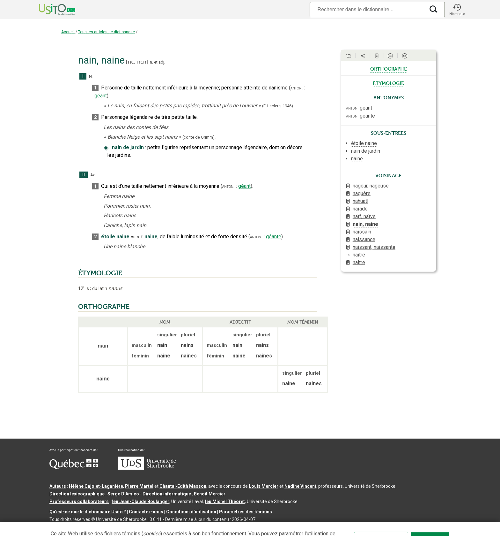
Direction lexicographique (77, 493)
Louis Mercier (263, 486)
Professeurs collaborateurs (79, 501)
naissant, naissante (374, 247)
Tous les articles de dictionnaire (106, 32)
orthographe (388, 68)
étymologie (388, 83)
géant (100, 96)
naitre (359, 255)
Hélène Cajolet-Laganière (96, 486)
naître (359, 262)
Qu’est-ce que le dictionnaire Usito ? (87, 511)
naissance (364, 239)
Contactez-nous (146, 511)
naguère (362, 193)
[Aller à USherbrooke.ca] (147, 468)
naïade (360, 209)
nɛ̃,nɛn (137, 62)
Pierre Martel (139, 486)
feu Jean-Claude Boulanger (140, 501)
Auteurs (57, 486)
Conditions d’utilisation (191, 511)
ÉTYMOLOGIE (100, 273)
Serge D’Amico (123, 493)
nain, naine (365, 224)
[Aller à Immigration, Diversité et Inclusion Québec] (73, 467)
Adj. (94, 174)
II (83, 175)
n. (151, 62)
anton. (296, 87)
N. (91, 76)
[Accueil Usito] (50, 9)
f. (142, 236)
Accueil (68, 32)
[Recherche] (367, 9)
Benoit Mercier (209, 493)
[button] (457, 9)
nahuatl (360, 201)
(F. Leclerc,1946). (278, 105)
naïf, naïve (364, 216)
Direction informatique (167, 493)
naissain (362, 232)
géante (273, 237)
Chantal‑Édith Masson (182, 486)
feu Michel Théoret (225, 501)
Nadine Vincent (300, 486)
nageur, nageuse (371, 186)
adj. (161, 62)
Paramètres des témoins (245, 511)
